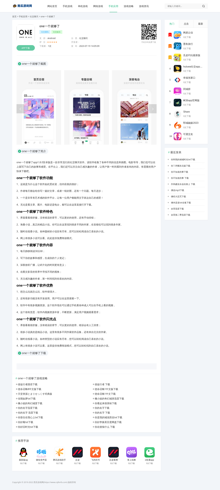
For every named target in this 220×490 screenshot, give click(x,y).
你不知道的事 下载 (180, 177)
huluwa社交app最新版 (195, 66)
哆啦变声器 (41, 460)
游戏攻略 (129, 6)
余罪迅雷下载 (177, 208)
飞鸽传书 (95, 460)
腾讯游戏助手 (59, 460)
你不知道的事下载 (179, 171)
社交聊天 (34, 16)
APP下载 (26, 47)
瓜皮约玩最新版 (191, 55)
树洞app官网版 (191, 100)
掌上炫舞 (131, 460)
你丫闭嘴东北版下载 (180, 165)
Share (186, 111)
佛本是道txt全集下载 (181, 202)
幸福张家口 (189, 77)
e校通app (149, 460)
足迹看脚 (113, 460)
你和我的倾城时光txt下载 (183, 159)
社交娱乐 (57, 32)
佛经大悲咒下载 (178, 196)
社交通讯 (45, 32)
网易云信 (188, 32)
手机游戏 (67, 6)
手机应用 (113, 6)
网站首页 (52, 6)
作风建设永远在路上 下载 (183, 184)
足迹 (77, 460)
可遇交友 (188, 134)
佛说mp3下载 (177, 190)
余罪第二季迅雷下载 (180, 214)
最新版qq (23, 460)
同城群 (187, 89)
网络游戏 (98, 6)
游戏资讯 (144, 6)
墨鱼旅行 (188, 44)
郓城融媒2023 (190, 123)
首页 (14, 16)
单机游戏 (83, 6)
